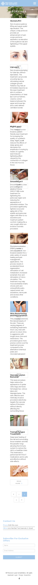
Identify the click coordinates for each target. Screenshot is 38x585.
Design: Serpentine (25, 575)
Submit (19, 557)
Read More (18, 482)
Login (16, 575)
